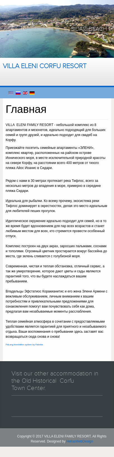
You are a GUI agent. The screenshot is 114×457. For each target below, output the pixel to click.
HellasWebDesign (79, 441)
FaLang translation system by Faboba (24, 344)
